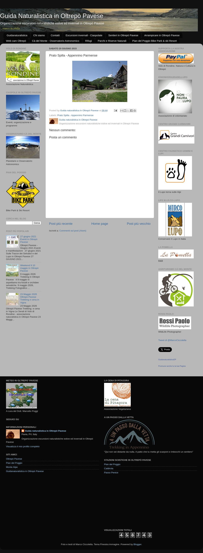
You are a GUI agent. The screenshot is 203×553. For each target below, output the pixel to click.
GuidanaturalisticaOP (167, 359)
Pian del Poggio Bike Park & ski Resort (154, 40)
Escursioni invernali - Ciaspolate (84, 35)
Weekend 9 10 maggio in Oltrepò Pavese (29, 268)
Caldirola (108, 468)
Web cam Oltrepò (16, 40)
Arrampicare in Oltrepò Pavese (162, 35)
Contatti (55, 35)
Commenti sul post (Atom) (72, 230)
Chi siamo (39, 35)
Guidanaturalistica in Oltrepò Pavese (25, 471)
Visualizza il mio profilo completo (23, 446)
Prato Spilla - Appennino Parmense (75, 115)
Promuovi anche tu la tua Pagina (172, 366)
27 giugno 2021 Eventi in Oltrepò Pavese (28, 239)
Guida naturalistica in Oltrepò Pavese (45, 431)
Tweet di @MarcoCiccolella (172, 340)
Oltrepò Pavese (14, 459)
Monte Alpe (12, 467)
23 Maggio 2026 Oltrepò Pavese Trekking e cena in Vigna (29, 298)
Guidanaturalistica (17, 35)
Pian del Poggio (14, 463)
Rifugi (88, 40)
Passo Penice (111, 472)
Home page (99, 223)
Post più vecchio (139, 223)
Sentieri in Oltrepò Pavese (123, 35)
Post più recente (61, 223)
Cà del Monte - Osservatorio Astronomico (55, 40)
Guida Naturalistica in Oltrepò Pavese (51, 15)
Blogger (137, 544)
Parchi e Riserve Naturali (112, 40)
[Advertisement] (130, 501)
